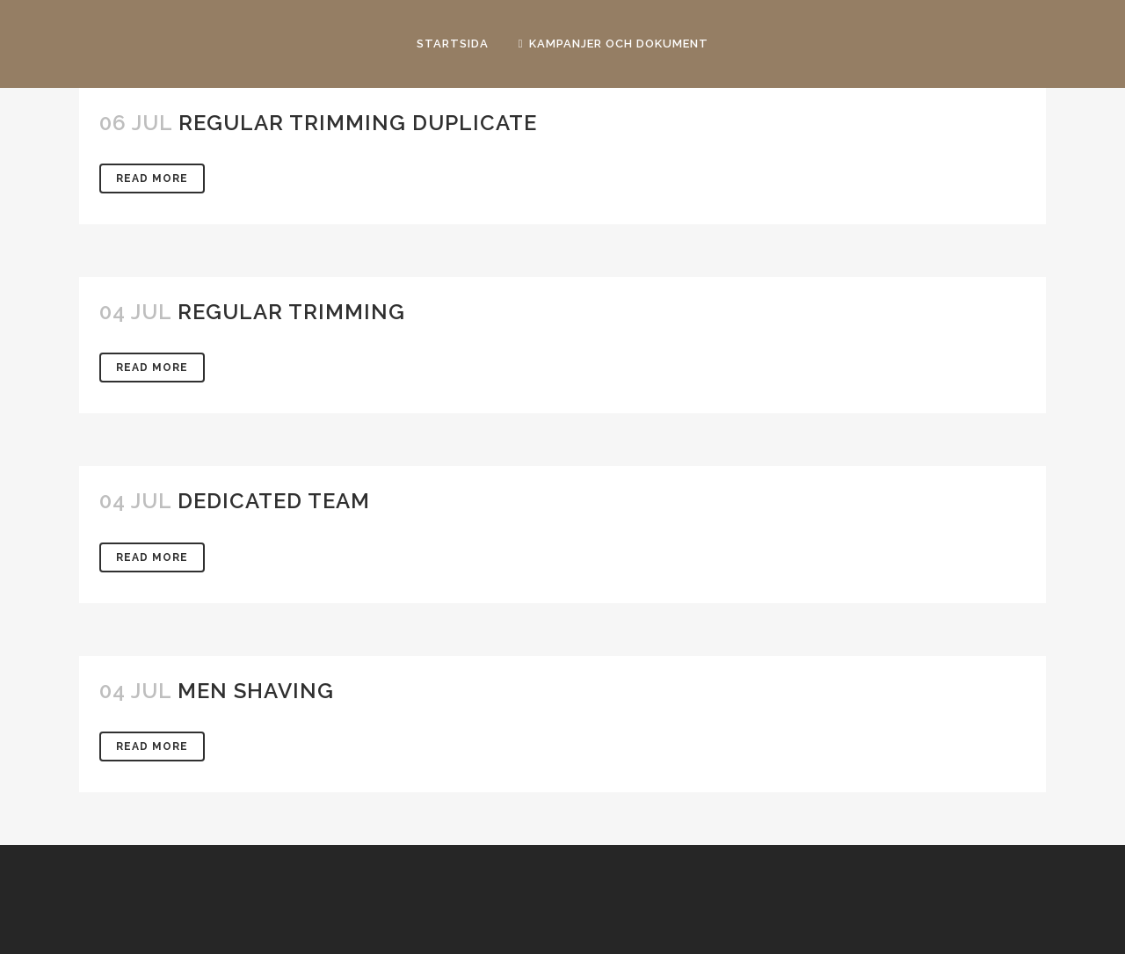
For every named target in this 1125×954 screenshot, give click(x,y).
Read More (152, 178)
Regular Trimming (291, 311)
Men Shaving (256, 690)
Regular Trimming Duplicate (357, 122)
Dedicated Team (274, 500)
